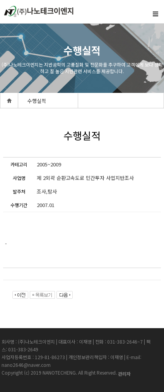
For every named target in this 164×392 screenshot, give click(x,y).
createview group (38, 13)
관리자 (124, 373)
